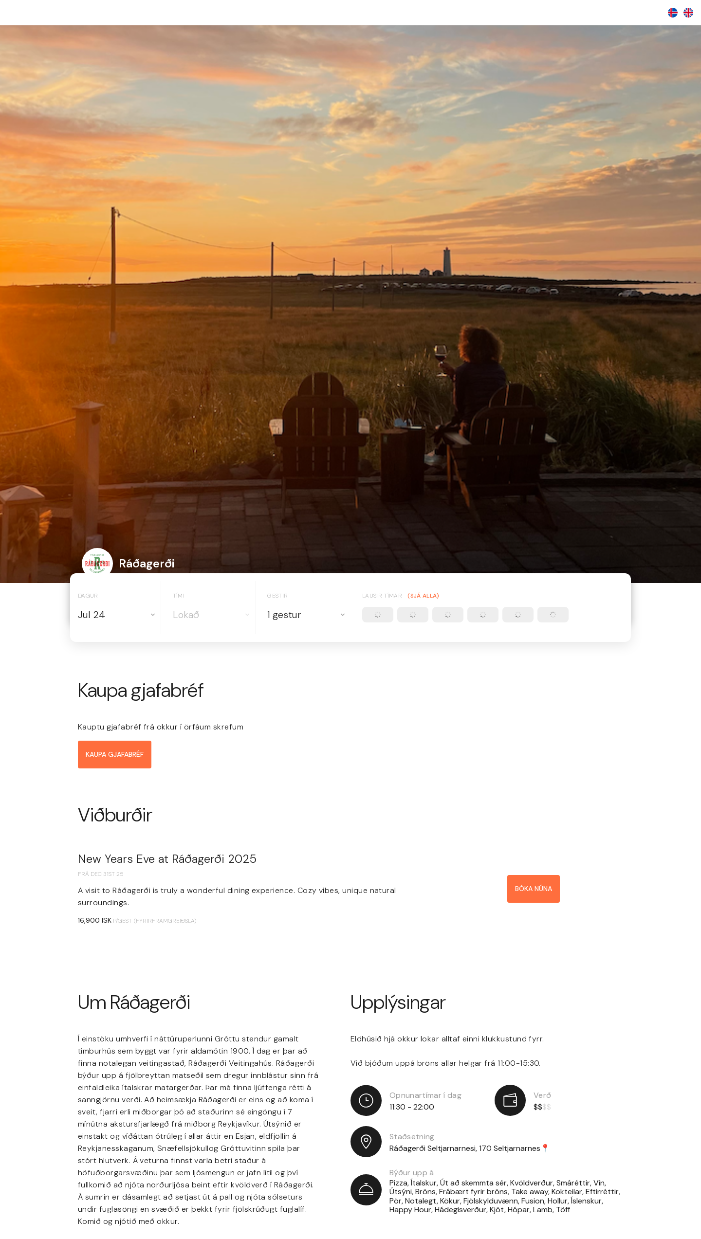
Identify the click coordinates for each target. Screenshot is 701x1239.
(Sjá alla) (423, 596)
